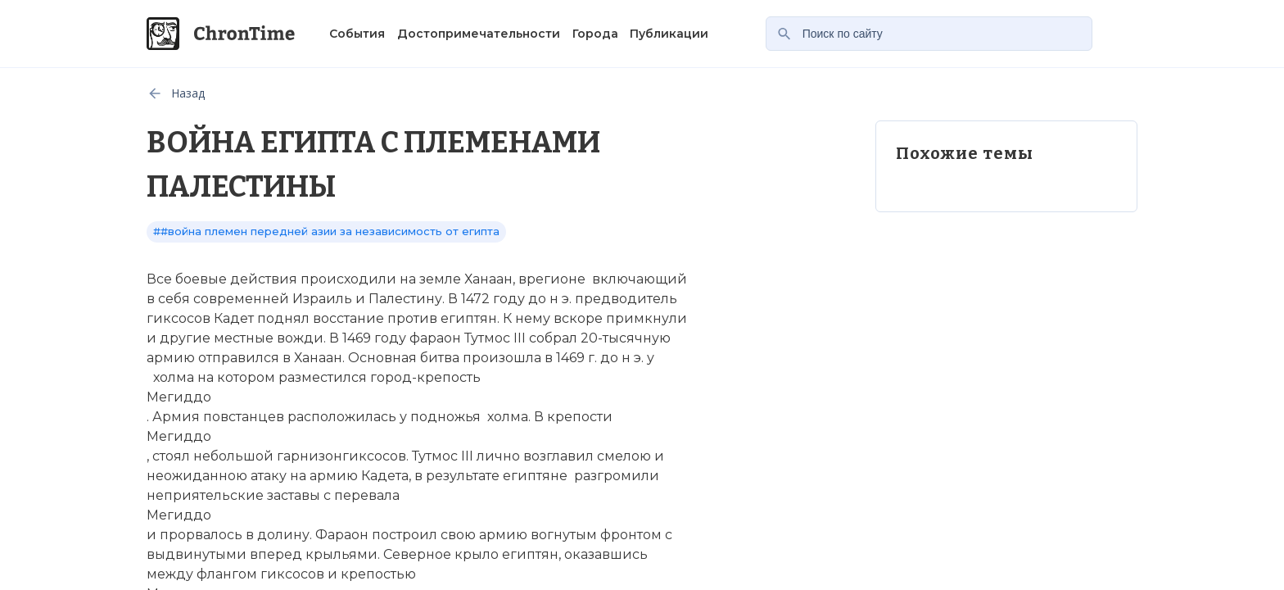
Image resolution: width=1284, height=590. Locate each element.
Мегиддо (179, 397)
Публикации (669, 33)
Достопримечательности (478, 33)
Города (595, 33)
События (357, 33)
